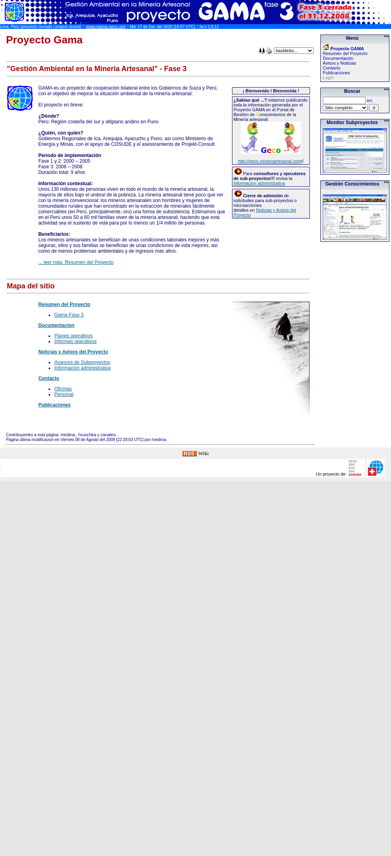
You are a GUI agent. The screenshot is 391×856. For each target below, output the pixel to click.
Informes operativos (75, 341)
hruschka (87, 434)
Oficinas (62, 389)
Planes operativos (73, 336)
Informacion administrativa (259, 183)
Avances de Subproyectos (82, 362)
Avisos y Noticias (339, 63)
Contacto (48, 378)
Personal (63, 394)
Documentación (338, 58)
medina (68, 434)
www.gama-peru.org (105, 26)
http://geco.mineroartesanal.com (269, 161)
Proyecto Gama (44, 40)
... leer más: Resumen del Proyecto (75, 262)
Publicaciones (54, 405)
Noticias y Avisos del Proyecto (73, 352)
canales (108, 434)
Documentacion (56, 325)
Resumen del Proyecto (64, 304)
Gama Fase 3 (68, 315)
